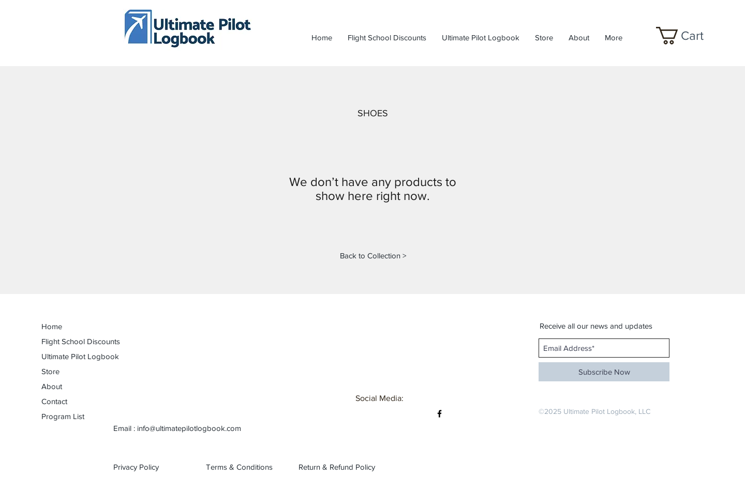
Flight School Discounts (70, 341)
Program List (62, 416)
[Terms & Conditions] (239, 466)
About (51, 386)
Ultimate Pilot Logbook (70, 356)
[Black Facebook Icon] (439, 414)
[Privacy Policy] (146, 466)
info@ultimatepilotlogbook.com (189, 428)
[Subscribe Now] (604, 371)
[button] (689, 35)
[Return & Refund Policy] (337, 466)
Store (50, 371)
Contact (54, 401)
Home (51, 326)
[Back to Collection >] (373, 255)
